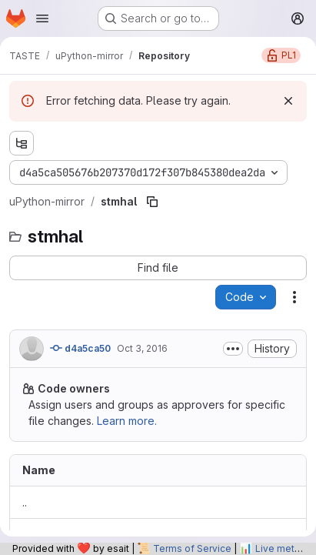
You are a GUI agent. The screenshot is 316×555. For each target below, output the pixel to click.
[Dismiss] (288, 101)
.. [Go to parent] (24, 502)
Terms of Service (192, 548)
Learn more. (127, 420)
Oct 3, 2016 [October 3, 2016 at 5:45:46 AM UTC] (142, 348)
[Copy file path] (152, 201)
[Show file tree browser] (21, 143)
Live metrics (283, 548)
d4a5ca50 (80, 348)
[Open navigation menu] (42, 18)
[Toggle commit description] (233, 349)
